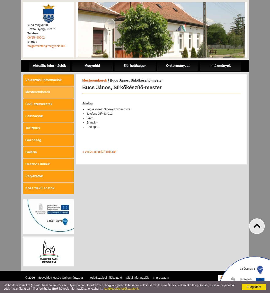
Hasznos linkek (37, 164)
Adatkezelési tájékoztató (106, 277)
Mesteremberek (37, 92)
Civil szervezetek (38, 104)
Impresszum (161, 277)
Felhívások (34, 116)
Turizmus (32, 128)
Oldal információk (137, 277)
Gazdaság (33, 140)
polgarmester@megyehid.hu (46, 46)
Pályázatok (34, 176)
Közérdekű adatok (39, 188)
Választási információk (43, 80)
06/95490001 (36, 37)
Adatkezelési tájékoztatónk (121, 288)
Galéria (31, 152)
